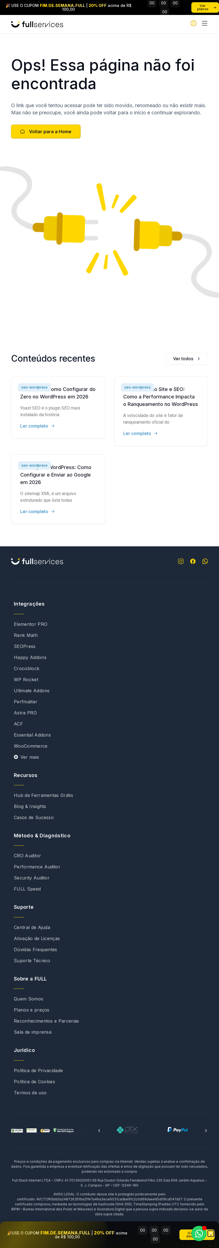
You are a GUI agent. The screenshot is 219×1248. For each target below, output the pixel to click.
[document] (109, 624)
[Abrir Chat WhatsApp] (199, 1233)
